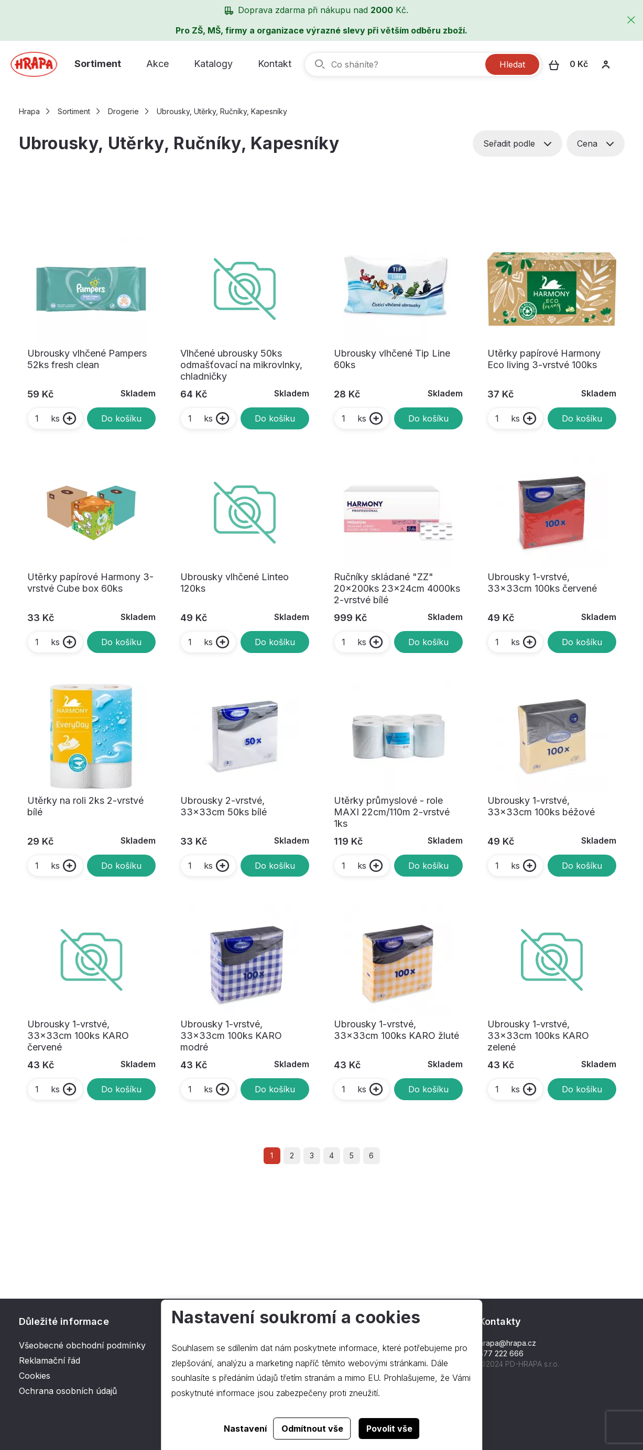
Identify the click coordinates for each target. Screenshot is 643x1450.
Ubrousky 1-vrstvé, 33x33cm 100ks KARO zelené (538, 1036)
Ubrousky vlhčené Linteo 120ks (234, 582)
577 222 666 (501, 1353)
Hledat (512, 64)
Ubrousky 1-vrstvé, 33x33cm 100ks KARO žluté (396, 1030)
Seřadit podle (517, 143)
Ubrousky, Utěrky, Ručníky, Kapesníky (222, 111)
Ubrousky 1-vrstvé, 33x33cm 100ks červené (542, 582)
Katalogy (213, 63)
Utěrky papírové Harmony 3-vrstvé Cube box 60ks (90, 582)
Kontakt (274, 63)
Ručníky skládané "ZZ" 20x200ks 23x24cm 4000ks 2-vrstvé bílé (397, 588)
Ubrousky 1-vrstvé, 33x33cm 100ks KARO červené (78, 1036)
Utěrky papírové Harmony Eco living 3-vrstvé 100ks (544, 359)
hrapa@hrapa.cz (507, 1342)
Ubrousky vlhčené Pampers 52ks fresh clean (87, 359)
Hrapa (29, 111)
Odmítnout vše (312, 1428)
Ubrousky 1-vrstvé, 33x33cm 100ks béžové (541, 806)
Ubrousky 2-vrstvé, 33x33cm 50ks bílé (223, 806)
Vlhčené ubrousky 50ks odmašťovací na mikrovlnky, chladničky (241, 365)
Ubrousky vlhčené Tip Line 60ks (392, 359)
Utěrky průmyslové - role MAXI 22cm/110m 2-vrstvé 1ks (392, 812)
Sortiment (97, 63)
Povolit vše (389, 1428)
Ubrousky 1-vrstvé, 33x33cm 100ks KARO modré (231, 1036)
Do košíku (121, 418)
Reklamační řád (49, 1360)
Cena (595, 143)
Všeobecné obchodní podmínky (82, 1345)
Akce (157, 63)
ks (47, 418)
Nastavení (245, 1428)
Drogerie (123, 111)
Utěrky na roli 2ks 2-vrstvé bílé (85, 806)
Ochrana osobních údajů (68, 1391)
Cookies (34, 1375)
